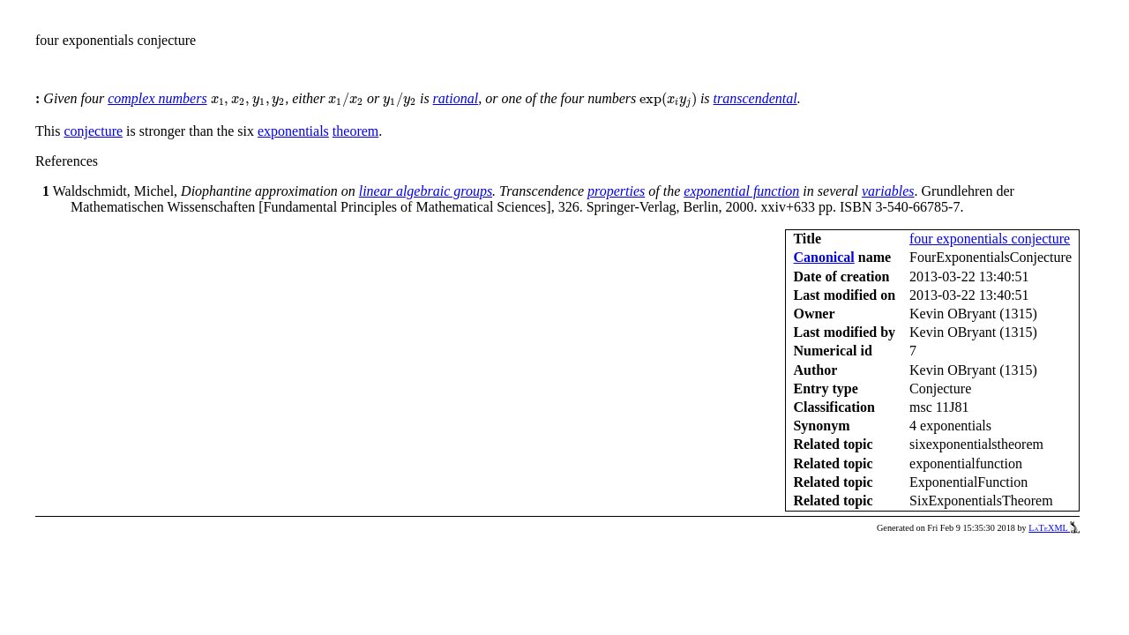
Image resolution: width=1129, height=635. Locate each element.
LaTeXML (1054, 528)
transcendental (755, 98)
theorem (355, 130)
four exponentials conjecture (989, 238)
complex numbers (157, 98)
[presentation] (248, 101)
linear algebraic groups (425, 190)
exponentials (293, 130)
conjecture (93, 130)
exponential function (741, 190)
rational (456, 98)
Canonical (823, 257)
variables (888, 190)
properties (616, 190)
